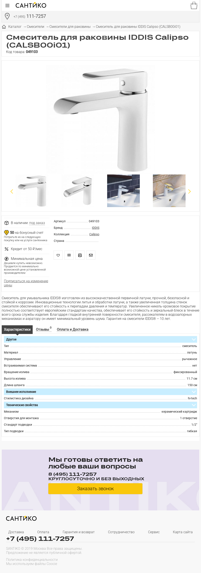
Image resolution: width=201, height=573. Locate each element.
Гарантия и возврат (79, 532)
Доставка (16, 532)
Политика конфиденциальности (32, 560)
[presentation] (167, 561)
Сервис (154, 532)
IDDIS (95, 227)
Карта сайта (183, 532)
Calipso (94, 234)
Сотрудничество (121, 532)
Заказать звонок (95, 488)
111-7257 (30, 16)
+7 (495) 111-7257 (40, 538)
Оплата (43, 532)
